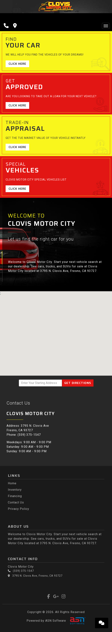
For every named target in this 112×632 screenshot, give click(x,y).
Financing (15, 496)
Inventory (15, 489)
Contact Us (16, 502)
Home (12, 483)
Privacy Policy (18, 509)
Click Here (17, 63)
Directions (77, 383)
